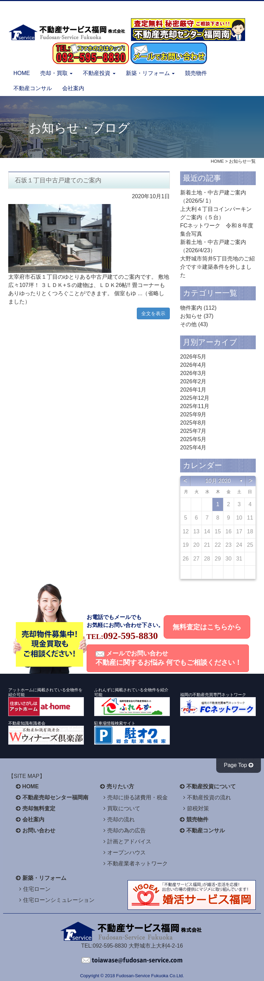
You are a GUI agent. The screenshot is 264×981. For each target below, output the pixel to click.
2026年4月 (193, 365)
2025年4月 (193, 447)
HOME (21, 73)
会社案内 (73, 88)
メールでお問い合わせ (169, 658)
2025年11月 (194, 406)
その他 (188, 324)
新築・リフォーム (44, 878)
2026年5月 (193, 357)
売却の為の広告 (126, 830)
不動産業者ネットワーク (137, 863)
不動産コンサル (32, 88)
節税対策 (198, 808)
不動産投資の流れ (209, 797)
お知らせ (191, 316)
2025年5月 (193, 439)
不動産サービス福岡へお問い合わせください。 (132, 960)
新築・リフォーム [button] (150, 73)
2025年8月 (193, 423)
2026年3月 (193, 373)
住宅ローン (37, 889)
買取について (123, 808)
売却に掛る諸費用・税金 (137, 797)
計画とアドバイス (129, 841)
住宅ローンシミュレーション (59, 900)
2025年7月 (193, 431)
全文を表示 (153, 313)
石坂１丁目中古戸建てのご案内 (58, 180)
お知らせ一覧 (242, 161)
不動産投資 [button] (99, 73)
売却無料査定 (38, 808)
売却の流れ (121, 819)
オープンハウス (126, 852)
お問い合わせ (38, 830)
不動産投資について (211, 786)
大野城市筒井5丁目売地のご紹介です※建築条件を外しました (217, 267)
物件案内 (191, 308)
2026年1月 (193, 390)
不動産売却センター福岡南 (55, 797)
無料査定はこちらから (207, 627)
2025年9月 (193, 414)
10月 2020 (218, 481)
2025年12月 (194, 398)
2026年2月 (193, 381)
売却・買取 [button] (56, 73)
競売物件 (196, 73)
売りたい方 (120, 786)
